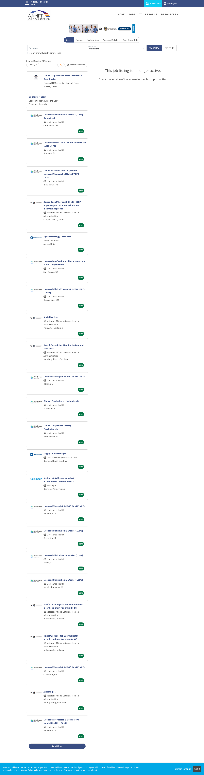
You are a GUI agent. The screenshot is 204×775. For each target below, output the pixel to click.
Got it (197, 769)
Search (69, 40)
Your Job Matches (111, 40)
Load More (57, 746)
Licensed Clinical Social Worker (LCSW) (63, 530)
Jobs (132, 14)
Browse (79, 40)
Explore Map (93, 40)
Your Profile (148, 14)
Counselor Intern (37, 96)
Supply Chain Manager (54, 453)
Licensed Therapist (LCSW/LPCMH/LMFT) (64, 376)
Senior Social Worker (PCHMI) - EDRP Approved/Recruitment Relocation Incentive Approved (62, 205)
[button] (169, 48)
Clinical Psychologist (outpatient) (61, 401)
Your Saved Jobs (130, 40)
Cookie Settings (183, 769)
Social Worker (50, 317)
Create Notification (76, 64)
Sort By (32, 64)
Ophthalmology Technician (57, 236)
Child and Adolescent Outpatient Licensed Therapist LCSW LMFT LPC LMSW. (61, 174)
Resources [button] (168, 14)
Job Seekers (153, 3)
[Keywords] (57, 48)
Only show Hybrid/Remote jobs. (46, 52)
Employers (170, 3)
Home (121, 14)
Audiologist (49, 691)
